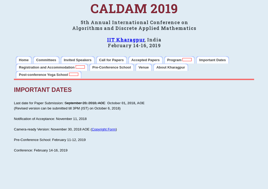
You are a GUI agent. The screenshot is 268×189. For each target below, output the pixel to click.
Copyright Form (104, 129)
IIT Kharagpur (125, 39)
